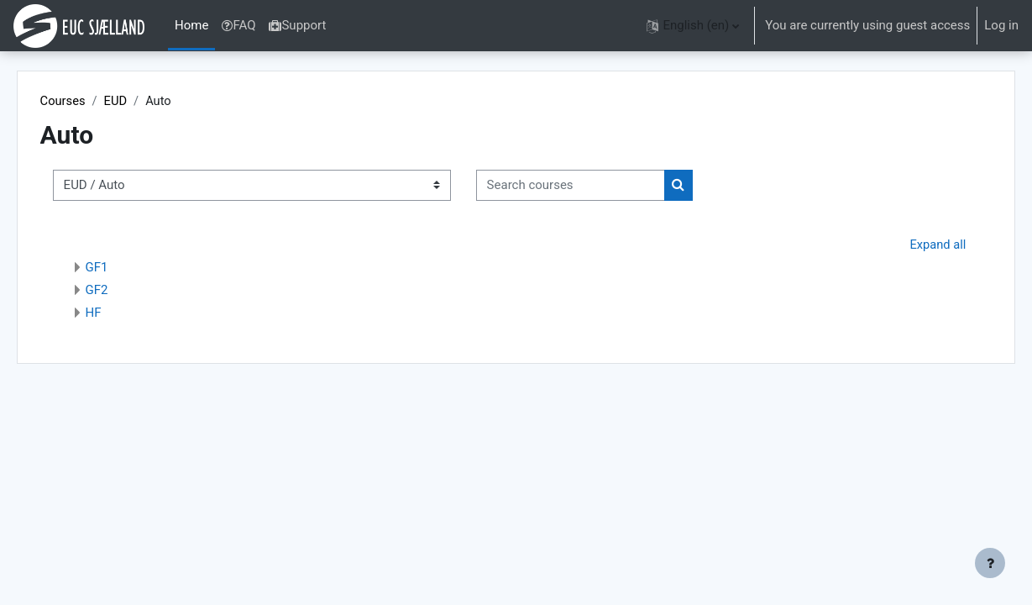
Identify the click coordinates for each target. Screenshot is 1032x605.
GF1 (120, 268)
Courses (87, 100)
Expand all (913, 244)
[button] (693, 25)
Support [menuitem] (297, 25)
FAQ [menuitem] (238, 25)
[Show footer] (990, 563)
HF (117, 313)
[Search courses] (594, 186)
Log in (1001, 25)
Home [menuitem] (191, 25)
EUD (140, 100)
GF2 (120, 290)
